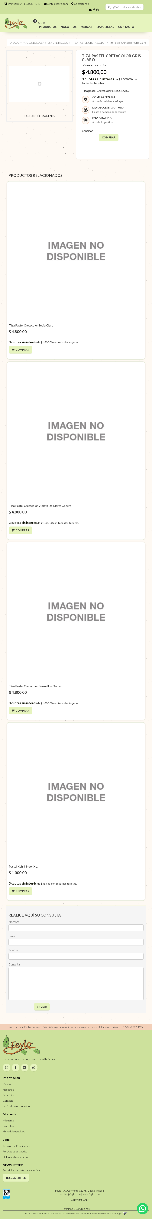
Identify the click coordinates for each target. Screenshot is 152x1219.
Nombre (14, 922)
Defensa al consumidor (16, 1157)
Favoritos (8, 1125)
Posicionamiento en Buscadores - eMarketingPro (99, 1213)
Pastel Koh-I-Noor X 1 (23, 866)
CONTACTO (126, 26)
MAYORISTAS (105, 26)
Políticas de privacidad (15, 1151)
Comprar (22, 349)
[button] (90, 9)
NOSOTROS (68, 26)
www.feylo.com (91, 1194)
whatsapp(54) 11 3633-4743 (22, 3)
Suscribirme (16, 1177)
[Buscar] (110, 7)
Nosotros (8, 1089)
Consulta (14, 964)
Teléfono (14, 950)
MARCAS (86, 26)
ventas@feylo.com (56, 3)
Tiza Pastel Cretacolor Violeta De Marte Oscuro (40, 505)
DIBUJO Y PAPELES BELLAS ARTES (30, 42)
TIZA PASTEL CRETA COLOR (89, 42)
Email (11, 936)
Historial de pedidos (14, 1131)
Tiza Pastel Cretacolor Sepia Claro (31, 325)
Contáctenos (80, 3)
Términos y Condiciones (16, 1146)
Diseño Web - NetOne (36, 1213)
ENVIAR (42, 1006)
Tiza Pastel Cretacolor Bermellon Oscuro (35, 686)
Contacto (8, 1100)
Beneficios (9, 1095)
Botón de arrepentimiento (17, 1106)
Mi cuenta (8, 1120)
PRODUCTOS (48, 26)
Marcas (7, 1084)
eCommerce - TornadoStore (61, 1213)
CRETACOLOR (61, 42)
